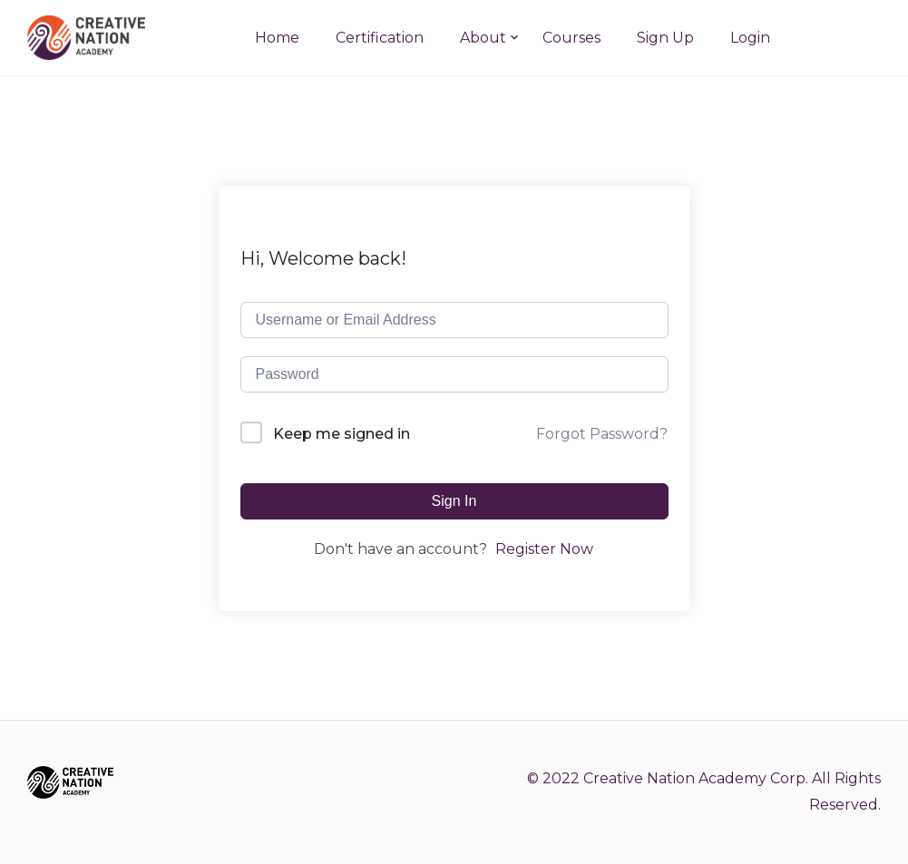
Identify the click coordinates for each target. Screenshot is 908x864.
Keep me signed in (341, 433)
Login (750, 37)
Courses (571, 37)
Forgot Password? (602, 433)
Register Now (544, 549)
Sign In (454, 501)
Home (277, 37)
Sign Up (665, 37)
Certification (380, 37)
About (483, 37)
